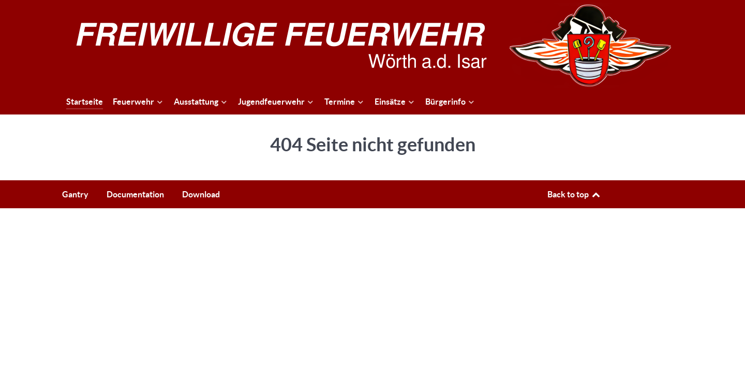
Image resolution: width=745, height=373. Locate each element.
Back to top (574, 194)
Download (201, 194)
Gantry (75, 194)
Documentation (135, 194)
